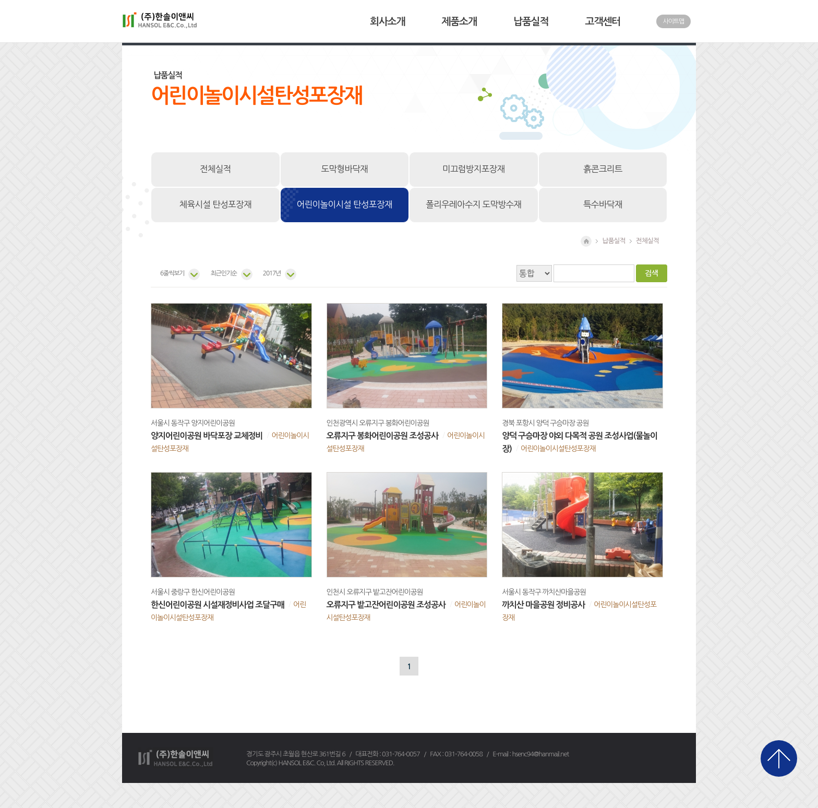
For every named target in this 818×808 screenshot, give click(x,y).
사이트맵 (673, 21)
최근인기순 (223, 273)
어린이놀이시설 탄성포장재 (344, 204)
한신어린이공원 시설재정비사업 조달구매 (217, 605)
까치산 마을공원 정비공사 (543, 605)
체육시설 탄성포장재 (215, 204)
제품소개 (459, 22)
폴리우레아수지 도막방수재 (473, 204)
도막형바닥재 (344, 169)
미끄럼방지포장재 (473, 169)
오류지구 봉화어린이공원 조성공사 (382, 436)
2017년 (272, 273)
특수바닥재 (602, 204)
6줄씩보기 (172, 273)
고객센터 (602, 22)
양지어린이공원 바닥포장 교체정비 (206, 436)
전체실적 (215, 169)
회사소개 (387, 22)
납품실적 (530, 22)
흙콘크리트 (602, 169)
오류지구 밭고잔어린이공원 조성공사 (386, 605)
